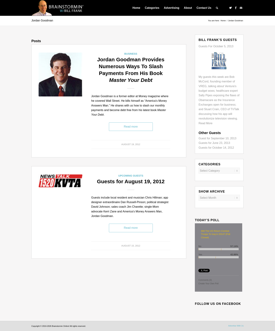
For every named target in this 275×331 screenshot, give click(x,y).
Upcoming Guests (130, 175)
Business (130, 53)
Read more (131, 126)
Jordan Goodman (42, 20)
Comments (205, 280)
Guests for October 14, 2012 (216, 147)
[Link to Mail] (241, 7)
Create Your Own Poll (208, 283)
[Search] (217, 8)
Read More (205, 123)
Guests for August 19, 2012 (131, 181)
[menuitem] (136, 8)
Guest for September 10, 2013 (217, 138)
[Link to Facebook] (235, 7)
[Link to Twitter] (230, 7)
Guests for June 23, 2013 (214, 142)
